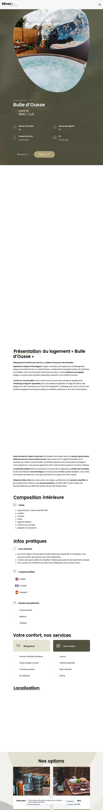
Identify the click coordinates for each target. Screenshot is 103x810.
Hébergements (20, 100)
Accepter (70, 801)
